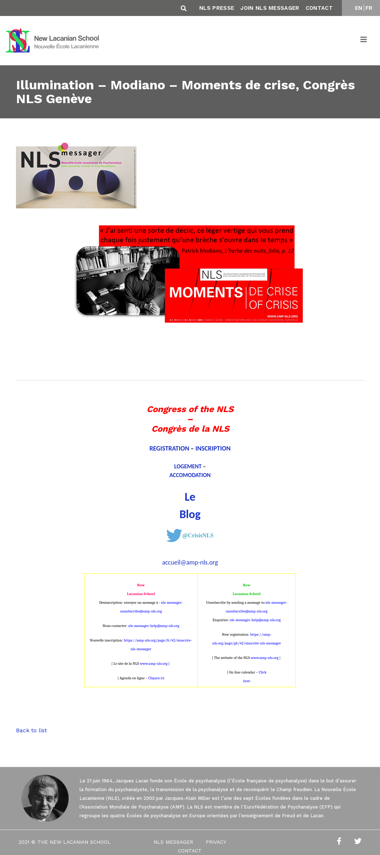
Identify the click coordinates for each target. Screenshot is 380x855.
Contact (319, 8)
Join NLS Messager (269, 8)
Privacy (216, 842)
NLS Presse (216, 8)
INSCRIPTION (212, 448)
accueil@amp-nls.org (190, 562)
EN (359, 8)
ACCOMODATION (190, 475)
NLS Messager (173, 842)
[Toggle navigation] (364, 40)
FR (369, 8)
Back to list (31, 730)
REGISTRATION (169, 448)
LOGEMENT (188, 466)
